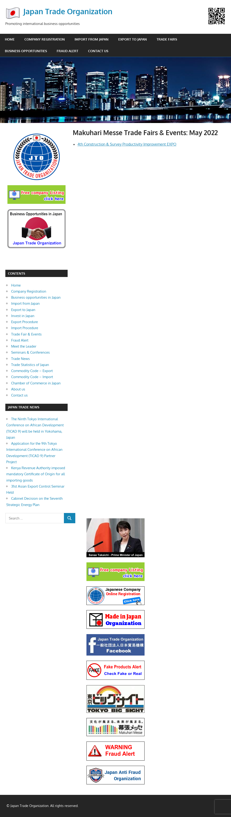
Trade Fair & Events (26, 334)
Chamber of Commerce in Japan (36, 383)
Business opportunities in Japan (36, 297)
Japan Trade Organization (67, 11)
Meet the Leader (23, 346)
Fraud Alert (67, 51)
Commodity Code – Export (32, 371)
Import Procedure (24, 328)
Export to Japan (132, 39)
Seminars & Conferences (30, 352)
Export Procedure (24, 322)
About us (18, 389)
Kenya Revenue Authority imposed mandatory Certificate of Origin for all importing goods (35, 474)
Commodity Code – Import (32, 377)
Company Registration (44, 39)
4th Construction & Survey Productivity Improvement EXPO (126, 144)
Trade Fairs (167, 39)
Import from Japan (92, 39)
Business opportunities (26, 51)
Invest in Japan (22, 316)
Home (10, 39)
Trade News (20, 358)
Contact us (98, 51)
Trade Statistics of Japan (30, 364)
